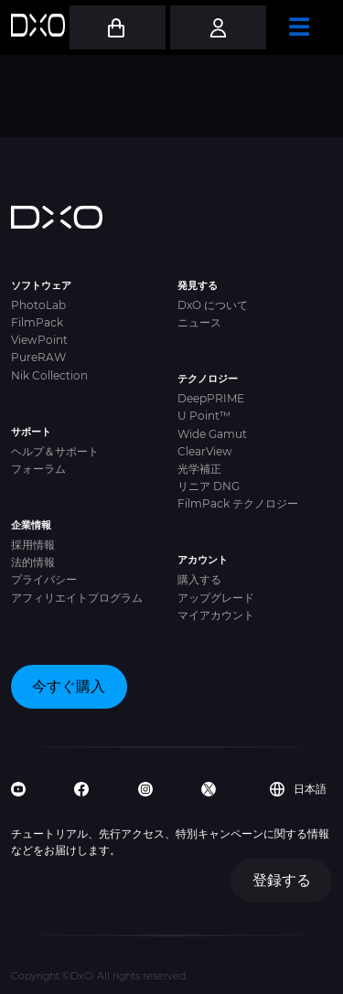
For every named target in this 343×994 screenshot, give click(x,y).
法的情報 (33, 562)
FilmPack (37, 322)
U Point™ (203, 415)
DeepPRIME (210, 398)
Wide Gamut (212, 434)
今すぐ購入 (68, 686)
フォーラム (38, 469)
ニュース (199, 322)
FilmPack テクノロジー (237, 503)
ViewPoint (39, 340)
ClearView (204, 451)
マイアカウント (215, 615)
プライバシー (44, 579)
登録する (281, 880)
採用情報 (33, 544)
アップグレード (215, 597)
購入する (199, 579)
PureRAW (38, 357)
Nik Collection (49, 375)
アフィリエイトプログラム (77, 597)
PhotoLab (38, 305)
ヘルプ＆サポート (55, 451)
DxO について (212, 305)
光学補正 (199, 469)
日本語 (298, 789)
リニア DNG (208, 486)
